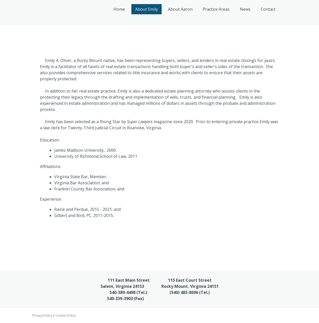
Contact (268, 9)
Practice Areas (216, 9)
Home (119, 9)
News (245, 9)
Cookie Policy (66, 315)
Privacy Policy (42, 315)
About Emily (146, 9)
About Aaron (180, 9)
